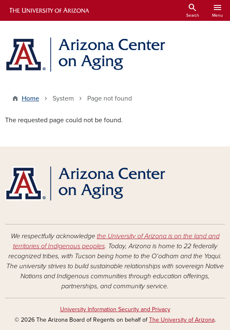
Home (30, 98)
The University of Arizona (182, 319)
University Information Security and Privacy (115, 309)
